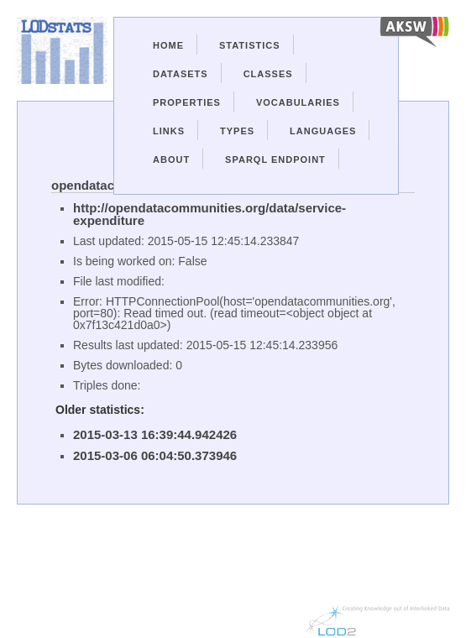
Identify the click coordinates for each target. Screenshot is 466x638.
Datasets (180, 74)
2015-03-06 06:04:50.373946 (155, 455)
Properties (187, 102)
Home (168, 45)
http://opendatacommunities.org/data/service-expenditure (209, 214)
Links (169, 131)
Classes (268, 74)
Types (237, 131)
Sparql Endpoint (275, 159)
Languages (323, 131)
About (171, 159)
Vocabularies (298, 102)
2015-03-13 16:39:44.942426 (155, 434)
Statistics (249, 45)
